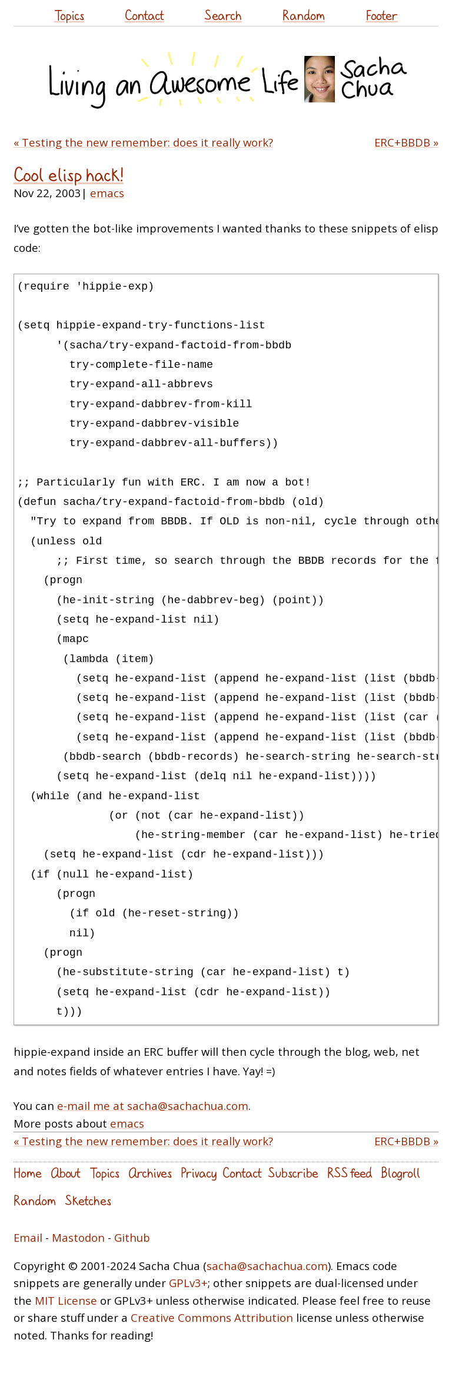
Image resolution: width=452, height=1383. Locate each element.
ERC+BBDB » (406, 142)
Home (28, 1173)
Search (223, 15)
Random (303, 15)
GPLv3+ (188, 1282)
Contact (144, 15)
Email (28, 1237)
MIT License (66, 1300)
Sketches (88, 1200)
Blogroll (400, 1173)
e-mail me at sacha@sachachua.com (152, 1105)
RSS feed (349, 1173)
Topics (69, 15)
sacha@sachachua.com (267, 1265)
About (66, 1173)
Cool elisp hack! (69, 174)
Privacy (199, 1173)
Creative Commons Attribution (212, 1317)
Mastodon (78, 1237)
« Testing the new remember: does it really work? (143, 142)
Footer (381, 15)
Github (132, 1237)
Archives (150, 1173)
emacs (107, 192)
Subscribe (293, 1173)
